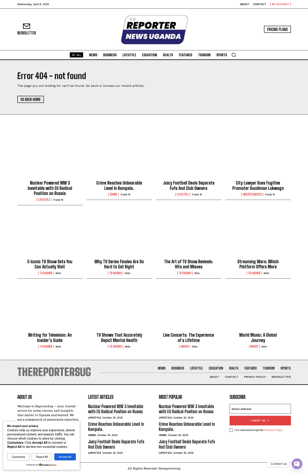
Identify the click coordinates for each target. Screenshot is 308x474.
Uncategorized (252, 194)
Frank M (58, 199)
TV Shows (46, 273)
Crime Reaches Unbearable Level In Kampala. (119, 185)
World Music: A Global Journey (258, 337)
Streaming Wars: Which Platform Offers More (258, 264)
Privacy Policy (273, 430)
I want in (260, 420)
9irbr (58, 273)
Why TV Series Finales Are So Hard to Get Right (119, 264)
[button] (233, 54)
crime (113, 194)
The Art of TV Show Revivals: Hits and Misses (188, 264)
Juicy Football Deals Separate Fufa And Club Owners (188, 185)
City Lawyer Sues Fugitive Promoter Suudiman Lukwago (258, 185)
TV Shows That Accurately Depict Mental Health (119, 337)
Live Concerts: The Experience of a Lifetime (188, 337)
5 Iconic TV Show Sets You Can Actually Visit (49, 264)
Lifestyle (44, 199)
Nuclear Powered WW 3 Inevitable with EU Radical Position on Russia (50, 188)
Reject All (42, 456)
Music (185, 346)
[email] (260, 409)
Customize (18, 456)
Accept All (65, 456)
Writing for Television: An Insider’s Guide (50, 337)
